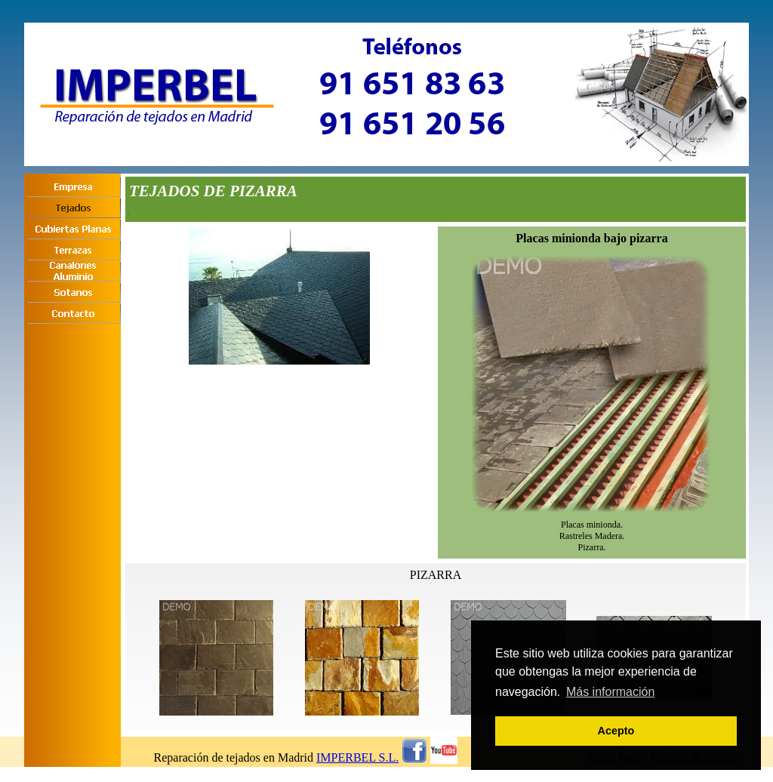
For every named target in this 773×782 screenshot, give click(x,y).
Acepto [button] (616, 731)
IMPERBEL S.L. (357, 757)
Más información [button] (610, 691)
